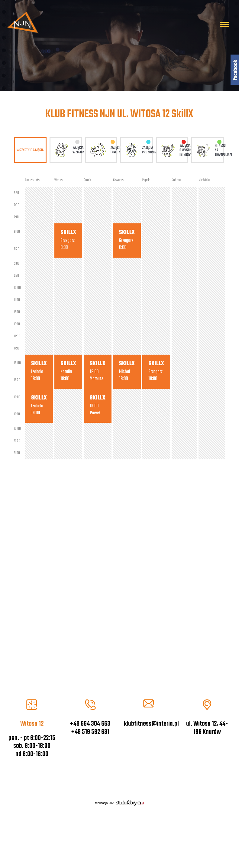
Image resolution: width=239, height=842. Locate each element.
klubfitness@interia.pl (151, 724)
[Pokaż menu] (224, 24)
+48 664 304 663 (90, 724)
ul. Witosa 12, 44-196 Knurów (207, 728)
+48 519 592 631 (90, 732)
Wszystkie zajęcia (30, 150)
